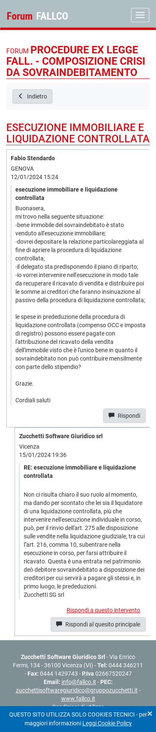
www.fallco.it (78, 698)
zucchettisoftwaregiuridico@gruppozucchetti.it (77, 690)
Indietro (32, 96)
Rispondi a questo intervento (103, 610)
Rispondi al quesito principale (98, 624)
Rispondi (124, 415)
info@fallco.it (79, 682)
